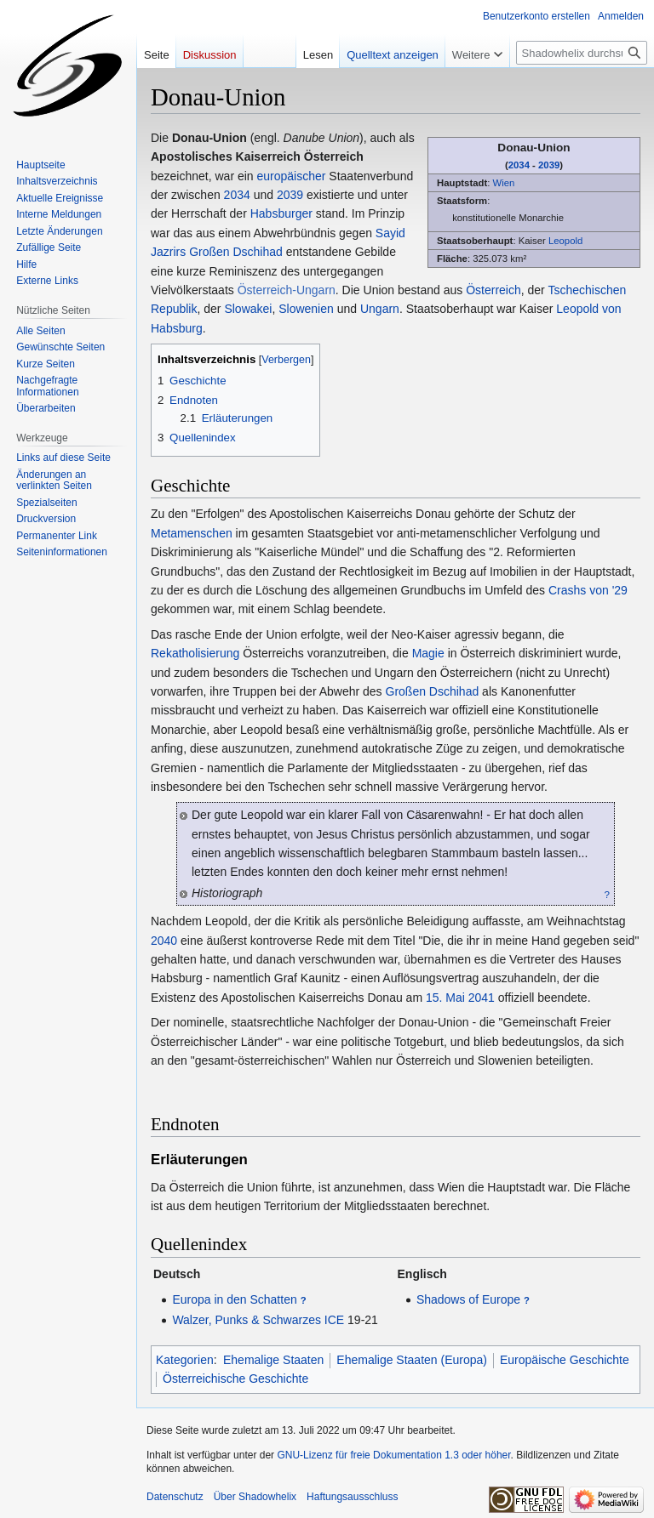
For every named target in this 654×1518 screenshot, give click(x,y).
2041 (481, 997)
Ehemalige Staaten (273, 1360)
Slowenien (306, 309)
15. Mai (445, 997)
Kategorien (185, 1360)
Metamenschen (191, 533)
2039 (548, 165)
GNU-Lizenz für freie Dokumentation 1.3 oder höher (393, 1455)
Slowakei (248, 309)
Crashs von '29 (588, 590)
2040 (164, 940)
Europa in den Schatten (234, 1299)
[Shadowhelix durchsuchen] (581, 53)
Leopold (565, 241)
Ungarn (379, 309)
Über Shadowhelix (255, 1497)
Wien (503, 183)
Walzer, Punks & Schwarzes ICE (258, 1320)
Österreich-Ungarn (287, 290)
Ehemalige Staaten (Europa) (411, 1360)
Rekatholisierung (195, 653)
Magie (428, 653)
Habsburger (281, 213)
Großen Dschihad (236, 252)
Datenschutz (175, 1497)
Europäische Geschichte (564, 1360)
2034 (519, 165)
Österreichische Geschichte (235, 1378)
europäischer (291, 176)
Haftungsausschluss (352, 1497)
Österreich (493, 290)
